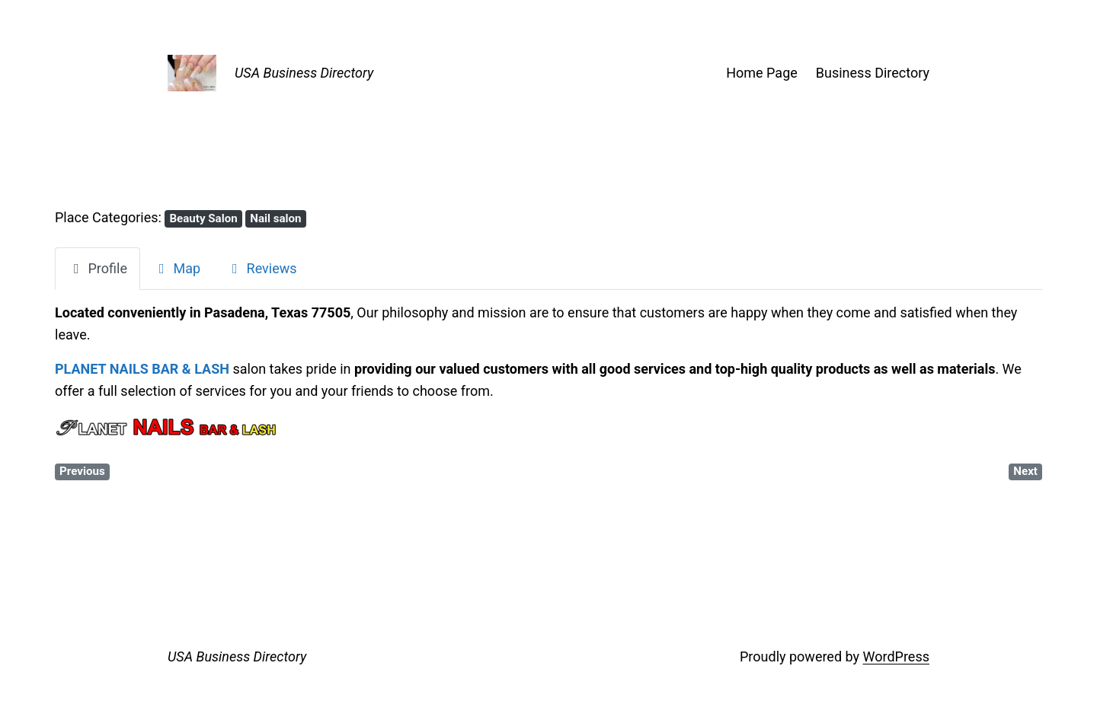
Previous (82, 471)
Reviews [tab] (261, 268)
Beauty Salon (203, 218)
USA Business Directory (304, 73)
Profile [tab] (97, 268)
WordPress (896, 656)
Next (1025, 471)
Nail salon (275, 218)
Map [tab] (176, 268)
